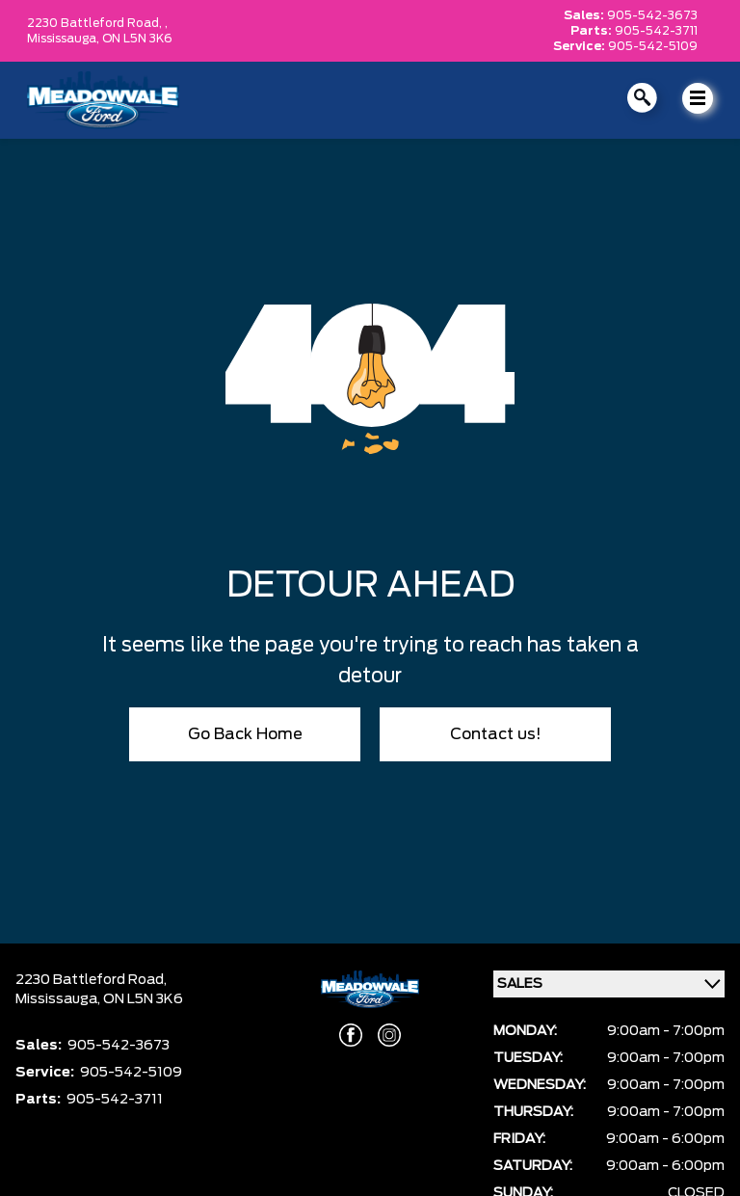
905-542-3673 (652, 15)
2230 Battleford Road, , (97, 23)
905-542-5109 (653, 46)
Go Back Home (245, 734)
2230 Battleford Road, (91, 980)
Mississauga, (64, 38)
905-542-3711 (656, 31)
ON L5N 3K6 (137, 38)
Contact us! (496, 734)
